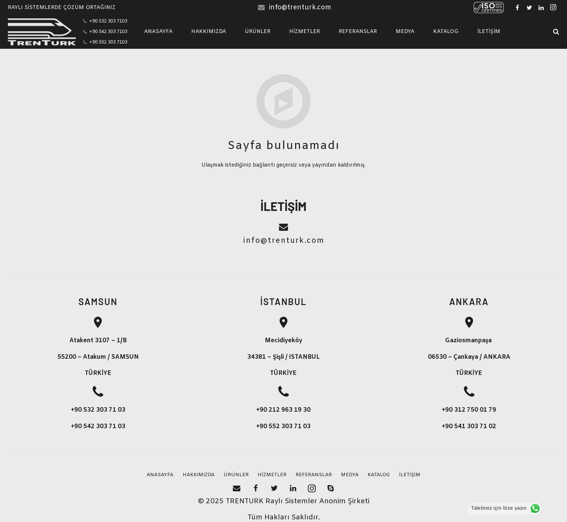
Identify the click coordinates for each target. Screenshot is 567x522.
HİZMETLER (272, 475)
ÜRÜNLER (236, 475)
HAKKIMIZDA (198, 475)
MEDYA (349, 475)
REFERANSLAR (314, 475)
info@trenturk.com (300, 7)
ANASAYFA (160, 475)
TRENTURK (245, 501)
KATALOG (379, 475)
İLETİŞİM (409, 475)
